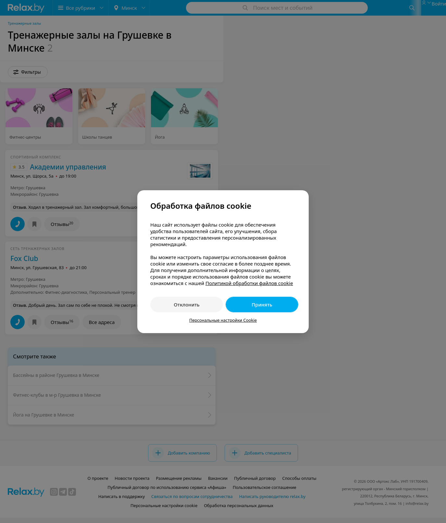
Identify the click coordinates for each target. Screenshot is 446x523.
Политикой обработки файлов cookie (249, 283)
